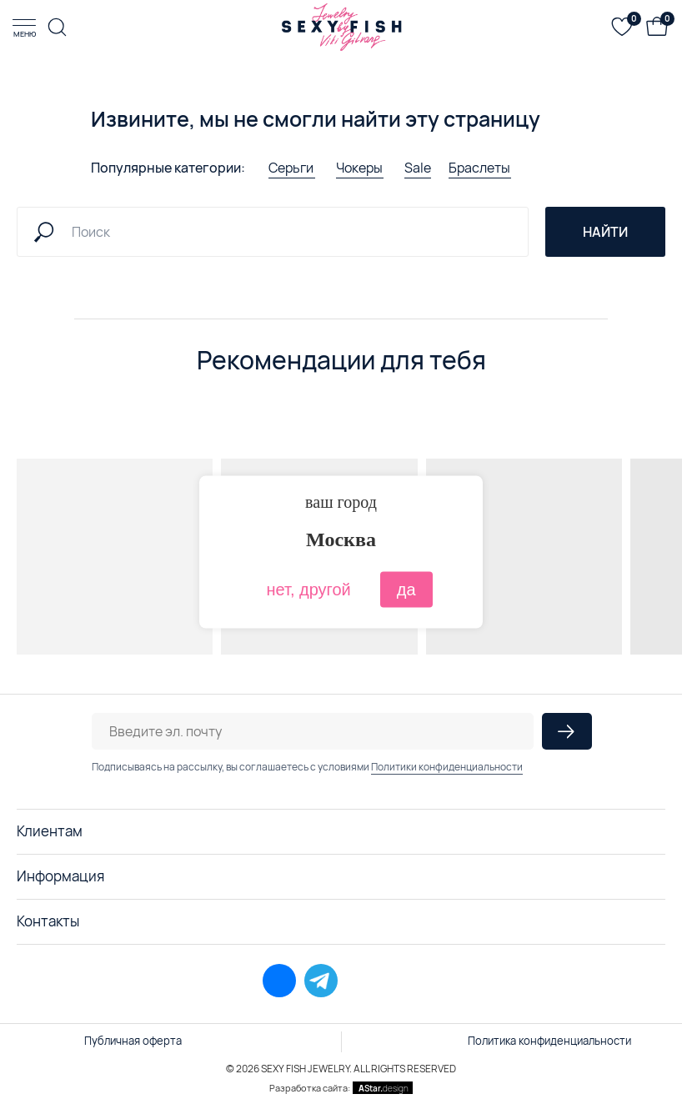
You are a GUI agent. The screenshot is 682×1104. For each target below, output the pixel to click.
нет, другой (308, 589)
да (406, 589)
